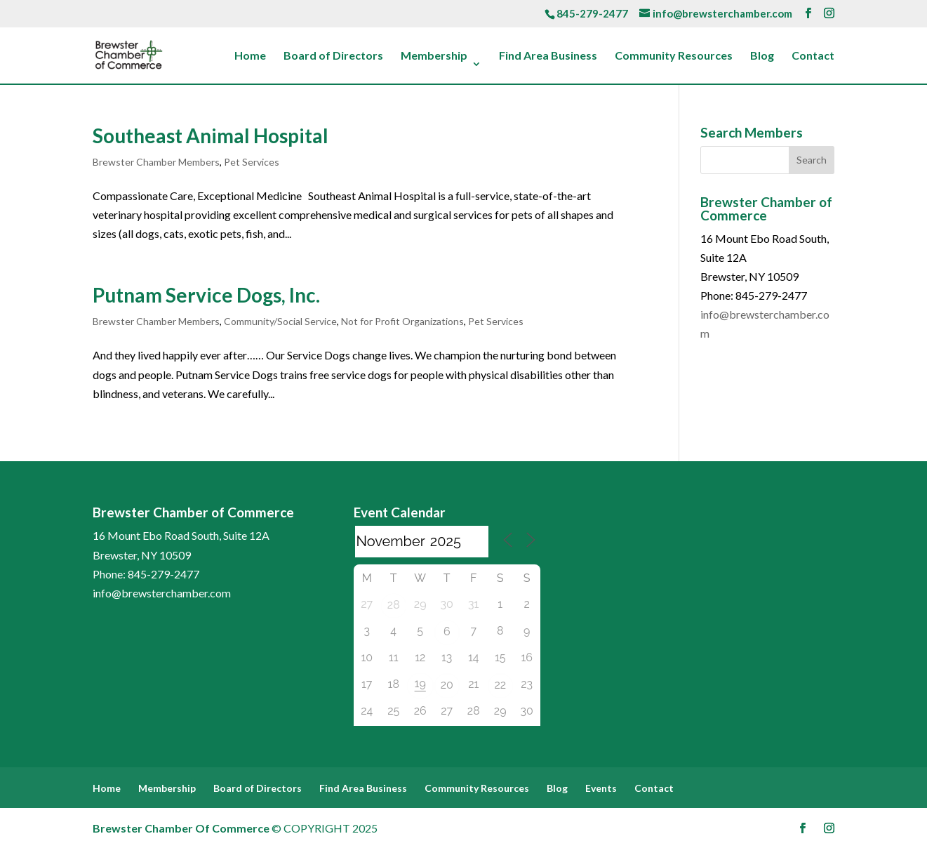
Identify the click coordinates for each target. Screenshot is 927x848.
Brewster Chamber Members (156, 162)
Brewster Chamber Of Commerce (181, 828)
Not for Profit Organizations (402, 321)
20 (447, 684)
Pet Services (251, 162)
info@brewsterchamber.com (162, 592)
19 (420, 683)
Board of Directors (333, 56)
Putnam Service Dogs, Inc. (206, 295)
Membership (434, 56)
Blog (762, 56)
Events (601, 788)
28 (393, 604)
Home (250, 56)
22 (500, 684)
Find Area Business (548, 56)
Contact (813, 56)
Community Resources (674, 56)
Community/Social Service (280, 321)
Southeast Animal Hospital (210, 135)
